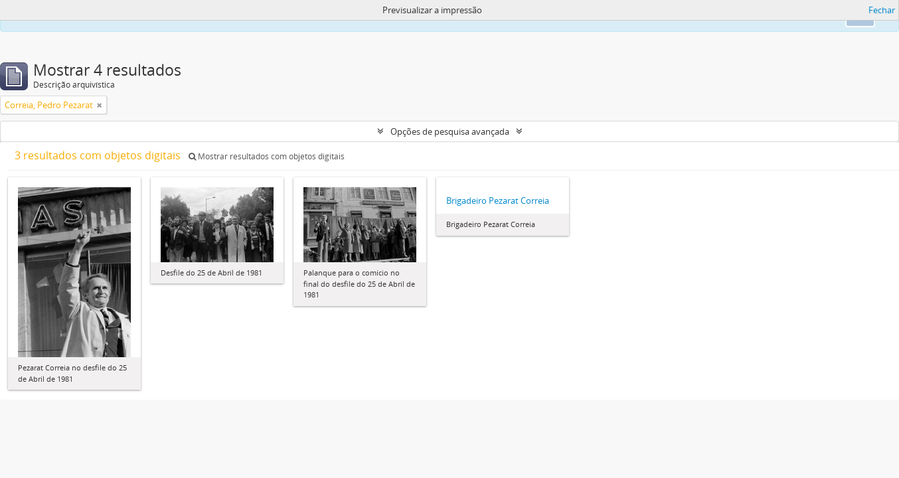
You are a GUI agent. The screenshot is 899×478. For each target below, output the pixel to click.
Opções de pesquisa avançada (449, 131)
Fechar (881, 10)
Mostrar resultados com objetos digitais (267, 156)
